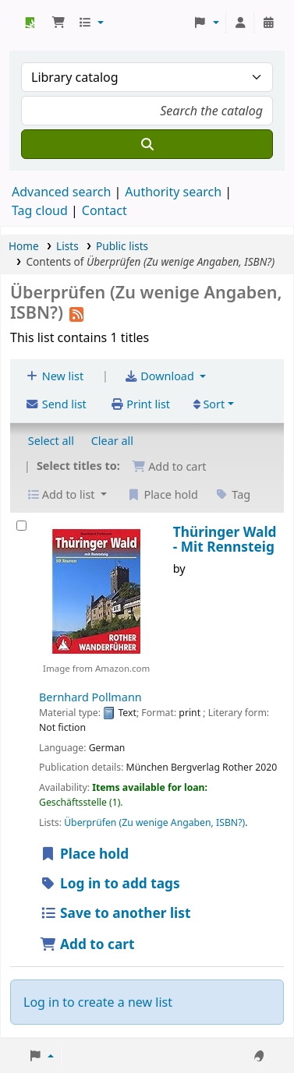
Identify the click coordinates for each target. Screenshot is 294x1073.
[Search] (147, 144)
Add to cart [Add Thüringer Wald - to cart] (87, 944)
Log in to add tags (110, 883)
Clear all (112, 440)
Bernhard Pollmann (90, 697)
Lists (67, 245)
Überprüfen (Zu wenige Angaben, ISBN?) (154, 822)
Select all (51, 440)
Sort (209, 404)
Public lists (122, 245)
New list (54, 376)
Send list (56, 404)
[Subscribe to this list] (77, 312)
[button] (58, 22)
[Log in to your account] (240, 22)
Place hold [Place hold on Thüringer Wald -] (84, 854)
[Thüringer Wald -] (21, 526)
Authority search (173, 191)
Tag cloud (40, 210)
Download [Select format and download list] (160, 376)
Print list (140, 404)
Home (24, 245)
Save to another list (115, 913)
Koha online (28, 22)
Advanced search (61, 191)
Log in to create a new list (97, 1002)
